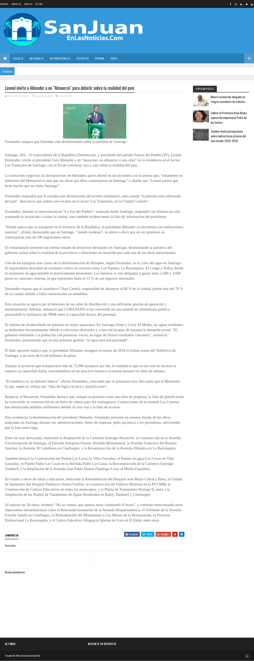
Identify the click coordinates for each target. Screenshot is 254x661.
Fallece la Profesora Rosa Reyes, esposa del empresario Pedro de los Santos (229, 117)
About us (28, 4)
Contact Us (16, 4)
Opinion (99, 58)
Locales (18, 58)
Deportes (83, 58)
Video (113, 58)
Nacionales (37, 58)
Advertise (4, 4)
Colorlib (36, 655)
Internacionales (60, 58)
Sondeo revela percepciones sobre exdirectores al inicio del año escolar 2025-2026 (228, 136)
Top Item (38, 4)
